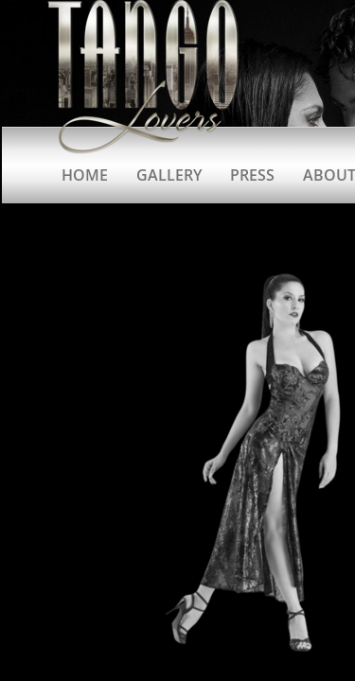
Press (252, 175)
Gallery (169, 175)
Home (85, 175)
